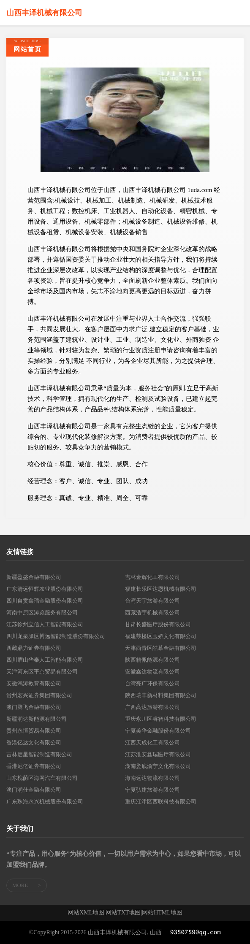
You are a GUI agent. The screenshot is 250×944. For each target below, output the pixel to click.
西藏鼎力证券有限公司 (33, 648)
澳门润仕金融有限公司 (33, 790)
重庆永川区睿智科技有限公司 (160, 719)
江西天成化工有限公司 (152, 742)
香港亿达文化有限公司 (33, 742)
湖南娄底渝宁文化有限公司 (158, 766)
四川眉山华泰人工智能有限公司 (44, 660)
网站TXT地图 (123, 913)
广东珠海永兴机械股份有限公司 (44, 801)
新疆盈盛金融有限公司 (33, 577)
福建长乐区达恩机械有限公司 (160, 589)
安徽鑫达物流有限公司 (152, 671)
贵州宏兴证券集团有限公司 (39, 695)
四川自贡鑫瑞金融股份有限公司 (44, 601)
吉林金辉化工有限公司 (152, 577)
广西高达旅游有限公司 (152, 707)
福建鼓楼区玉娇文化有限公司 (160, 636)
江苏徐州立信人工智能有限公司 (44, 624)
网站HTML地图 (162, 913)
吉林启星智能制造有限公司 (39, 754)
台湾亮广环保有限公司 (152, 683)
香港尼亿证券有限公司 (33, 766)
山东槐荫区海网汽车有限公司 (42, 778)
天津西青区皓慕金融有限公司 (160, 648)
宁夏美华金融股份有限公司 (158, 731)
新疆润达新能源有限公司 (36, 719)
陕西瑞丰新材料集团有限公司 (160, 695)
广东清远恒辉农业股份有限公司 (44, 589)
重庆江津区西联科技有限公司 (160, 801)
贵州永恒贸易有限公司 (33, 731)
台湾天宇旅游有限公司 (152, 601)
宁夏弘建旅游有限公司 (152, 790)
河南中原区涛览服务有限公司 (42, 612)
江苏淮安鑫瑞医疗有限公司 (158, 754)
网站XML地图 (86, 913)
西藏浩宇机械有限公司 (152, 612)
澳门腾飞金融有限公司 (33, 707)
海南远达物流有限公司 (152, 778)
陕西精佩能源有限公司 (152, 660)
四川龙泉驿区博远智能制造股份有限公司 (55, 636)
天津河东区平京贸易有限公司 (42, 671)
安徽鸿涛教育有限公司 (33, 683)
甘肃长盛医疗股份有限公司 (158, 624)
